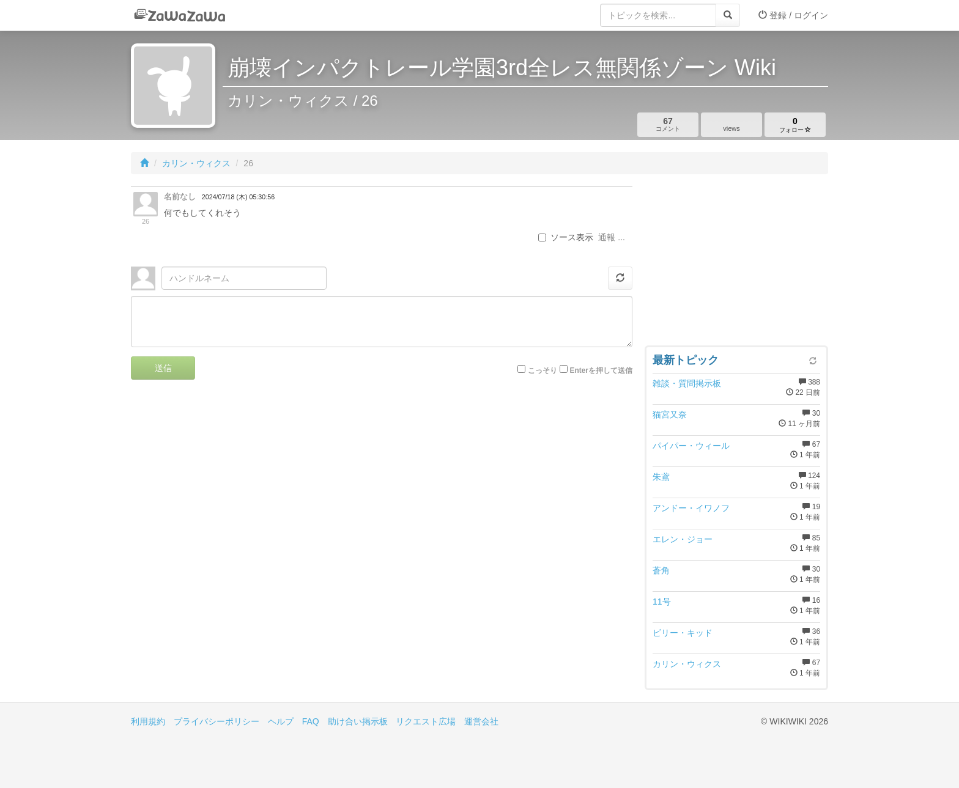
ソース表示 (565, 237)
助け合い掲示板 (358, 721)
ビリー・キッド (683, 633)
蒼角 (661, 570)
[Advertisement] (736, 262)
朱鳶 (661, 477)
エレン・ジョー (683, 539)
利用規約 (148, 721)
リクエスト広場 (426, 721)
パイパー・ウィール (691, 446)
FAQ (310, 721)
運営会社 (481, 721)
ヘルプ (281, 721)
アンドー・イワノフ (691, 508)
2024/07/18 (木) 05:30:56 (238, 197)
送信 (163, 368)
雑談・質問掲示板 (687, 383)
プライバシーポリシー (216, 721)
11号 (662, 601)
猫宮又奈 (670, 414)
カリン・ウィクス (196, 163)
